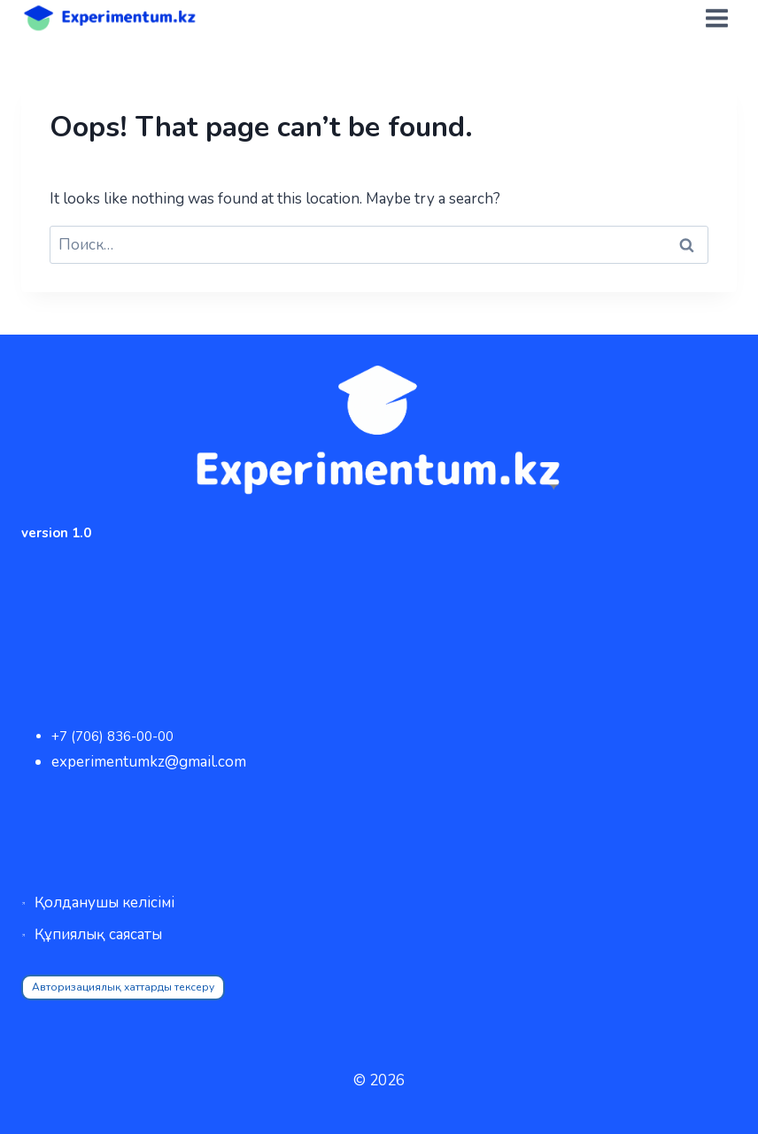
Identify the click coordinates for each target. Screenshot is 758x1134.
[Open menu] (716, 17)
